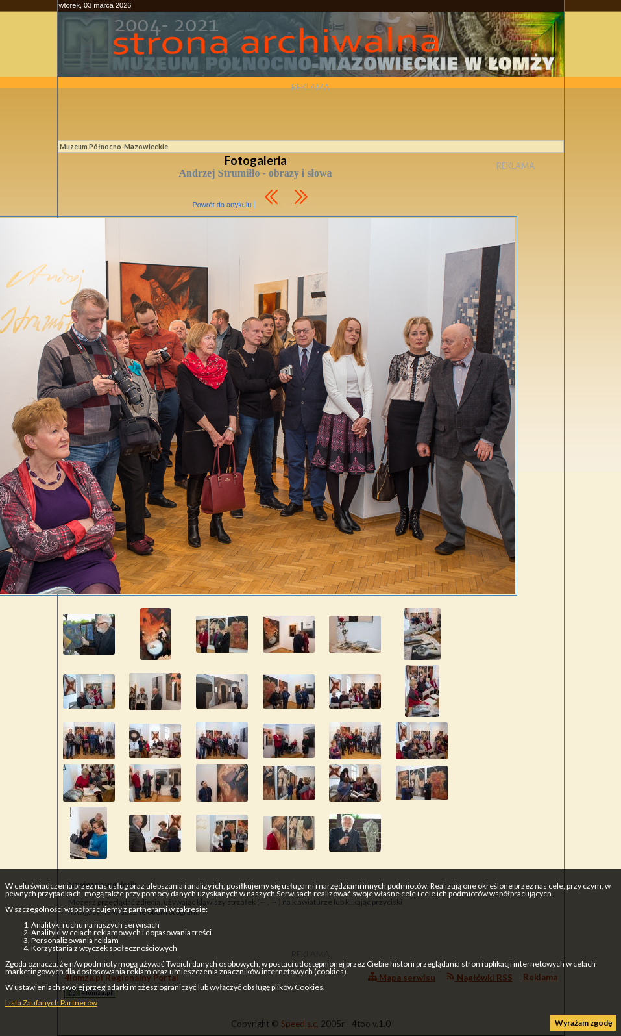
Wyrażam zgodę (583, 1023)
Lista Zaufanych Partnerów (51, 1002)
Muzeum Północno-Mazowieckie (114, 146)
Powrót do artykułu (221, 204)
